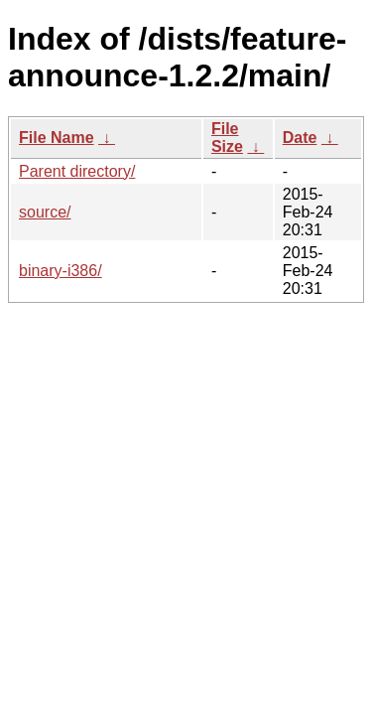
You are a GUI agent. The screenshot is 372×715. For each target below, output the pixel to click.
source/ (44, 212)
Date (300, 137)
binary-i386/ (60, 270)
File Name (56, 137)
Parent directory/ (77, 171)
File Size (227, 137)
